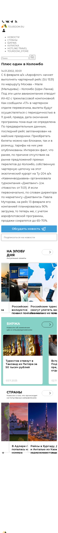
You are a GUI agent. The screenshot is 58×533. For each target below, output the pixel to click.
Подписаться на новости (19, 237)
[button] (50, 252)
